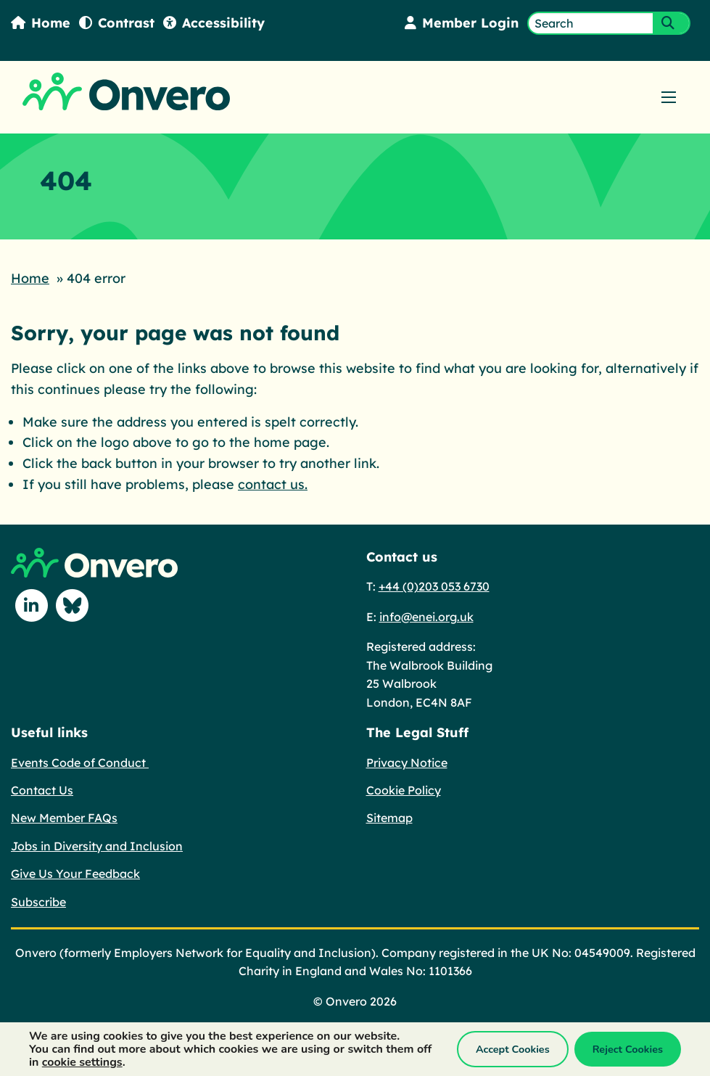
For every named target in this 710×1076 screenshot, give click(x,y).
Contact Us (42, 790)
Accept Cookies (513, 1049)
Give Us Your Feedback (75, 873)
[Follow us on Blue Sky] (71, 605)
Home (40, 23)
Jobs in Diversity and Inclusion (97, 846)
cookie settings (82, 1062)
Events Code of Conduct (80, 762)
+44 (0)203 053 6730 (434, 586)
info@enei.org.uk (426, 616)
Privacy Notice (406, 762)
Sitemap (389, 818)
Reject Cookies (628, 1049)
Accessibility (214, 23)
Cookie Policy (403, 790)
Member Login (462, 23)
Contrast (116, 23)
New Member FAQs (64, 818)
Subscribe (38, 902)
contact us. (272, 484)
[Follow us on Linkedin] (31, 605)
